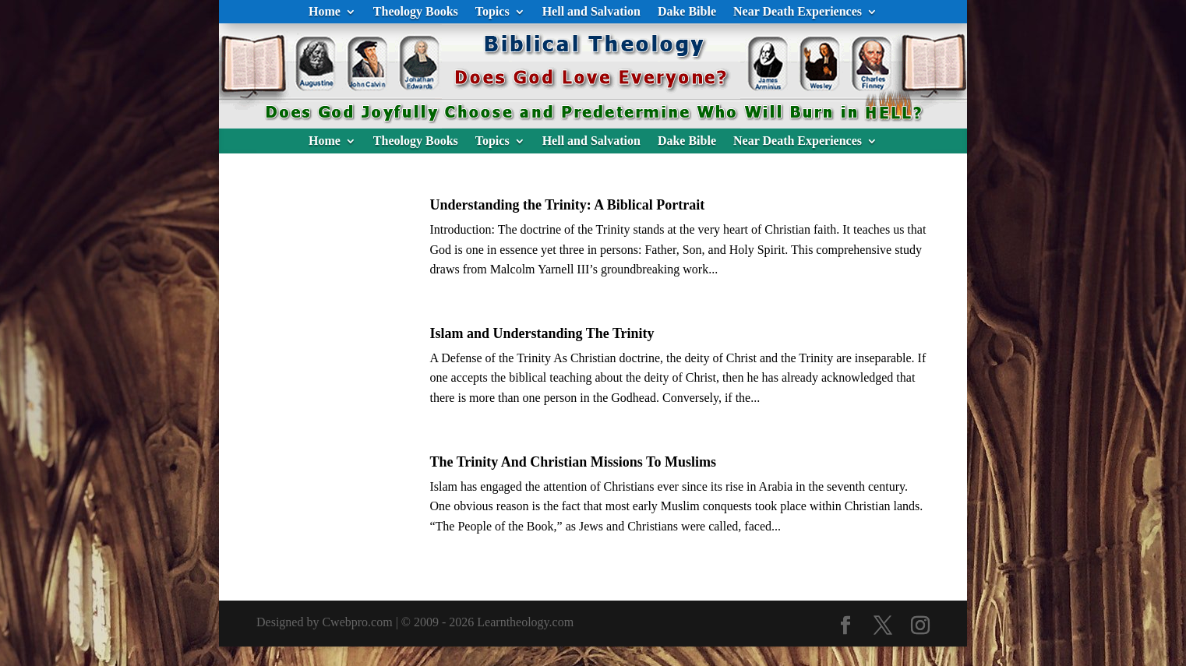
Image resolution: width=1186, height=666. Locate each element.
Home (325, 12)
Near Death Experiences (797, 12)
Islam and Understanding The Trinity (541, 333)
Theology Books (415, 12)
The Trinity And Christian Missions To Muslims (572, 462)
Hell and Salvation (591, 12)
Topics (492, 12)
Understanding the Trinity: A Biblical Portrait (566, 205)
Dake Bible (687, 12)
